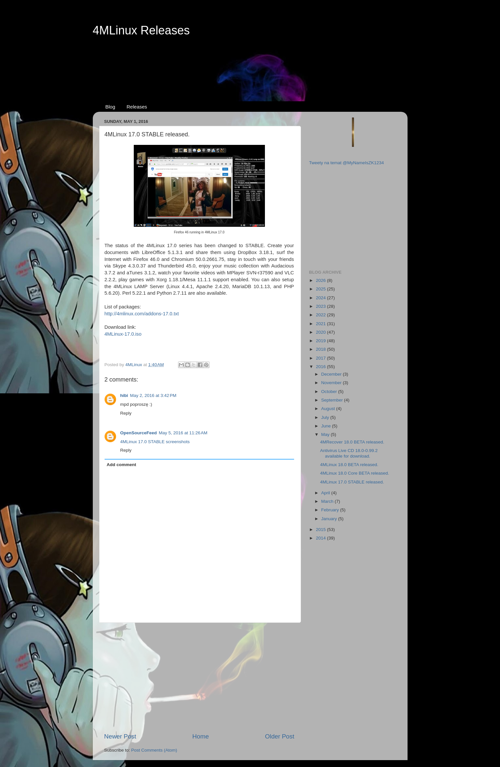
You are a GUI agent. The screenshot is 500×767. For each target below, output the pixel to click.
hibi (124, 395)
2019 (321, 340)
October (329, 391)
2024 (321, 297)
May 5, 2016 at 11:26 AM (183, 432)
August (328, 408)
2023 (321, 306)
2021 (321, 323)
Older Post (279, 736)
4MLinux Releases (141, 30)
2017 (321, 358)
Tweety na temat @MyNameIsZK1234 (346, 162)
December (332, 374)
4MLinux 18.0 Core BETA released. (354, 473)
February (330, 509)
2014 (321, 538)
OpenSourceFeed (138, 432)
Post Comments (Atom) (154, 750)
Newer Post (120, 736)
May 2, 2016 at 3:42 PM (153, 395)
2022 (321, 314)
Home (200, 736)
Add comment (121, 464)
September (332, 400)
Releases (137, 106)
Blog (110, 106)
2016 (321, 366)
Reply (126, 413)
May (326, 434)
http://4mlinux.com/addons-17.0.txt (142, 313)
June (326, 425)
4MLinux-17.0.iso (123, 334)
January (329, 518)
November (332, 382)
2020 (321, 332)
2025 (321, 288)
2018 (321, 349)
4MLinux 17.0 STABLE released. (352, 482)
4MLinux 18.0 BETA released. (349, 464)
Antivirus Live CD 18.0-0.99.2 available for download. (349, 453)
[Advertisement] (250, 62)
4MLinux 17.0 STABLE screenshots (155, 441)
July (325, 417)
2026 (321, 280)
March (328, 501)
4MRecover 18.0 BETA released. (352, 442)
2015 (321, 529)
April (326, 492)
